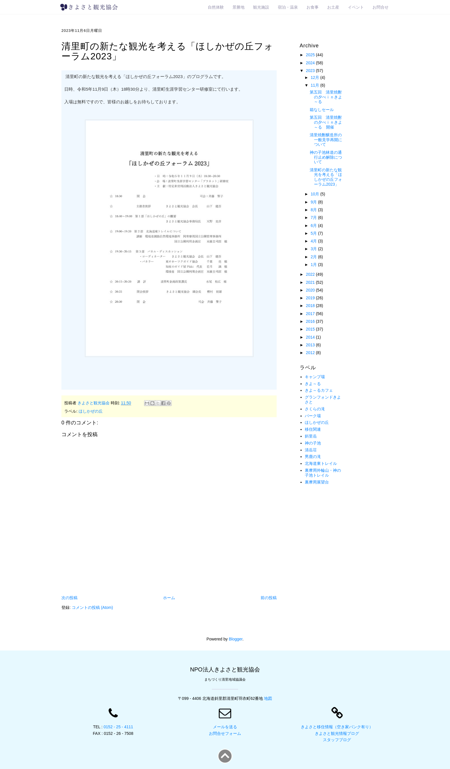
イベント (356, 7)
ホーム (169, 597)
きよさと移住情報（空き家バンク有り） (337, 727)
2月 (314, 257)
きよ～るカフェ (319, 390)
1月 (314, 264)
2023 (311, 70)
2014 (311, 337)
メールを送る (225, 727)
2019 (311, 298)
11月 (315, 85)
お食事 (313, 7)
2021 (311, 282)
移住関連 (313, 429)
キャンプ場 (315, 376)
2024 (311, 63)
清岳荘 (311, 450)
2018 (311, 305)
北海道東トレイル (321, 463)
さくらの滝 (315, 409)
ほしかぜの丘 (91, 411)
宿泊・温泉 (288, 7)
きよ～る (313, 383)
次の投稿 (69, 597)
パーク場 (313, 415)
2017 (311, 313)
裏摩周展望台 (317, 482)
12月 (315, 77)
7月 (314, 217)
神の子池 (313, 443)
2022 (311, 274)
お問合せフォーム (225, 733)
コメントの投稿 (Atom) (92, 607)
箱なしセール (322, 109)
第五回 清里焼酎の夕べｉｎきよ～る (326, 97)
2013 (311, 345)
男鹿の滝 (313, 456)
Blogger (235, 639)
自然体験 (216, 7)
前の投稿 (269, 597)
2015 (311, 329)
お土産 (333, 7)
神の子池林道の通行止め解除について (326, 157)
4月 (314, 241)
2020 (311, 290)
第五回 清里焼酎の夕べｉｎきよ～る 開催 (326, 122)
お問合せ (381, 7)
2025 (311, 55)
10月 (315, 194)
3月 (314, 248)
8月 (314, 209)
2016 (311, 321)
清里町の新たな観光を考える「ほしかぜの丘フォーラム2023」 (326, 177)
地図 (268, 698)
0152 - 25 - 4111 (118, 727)
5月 (314, 233)
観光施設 (261, 7)
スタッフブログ (337, 739)
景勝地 (238, 7)
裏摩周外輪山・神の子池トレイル (323, 472)
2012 (311, 352)
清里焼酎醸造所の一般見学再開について (326, 140)
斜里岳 (311, 436)
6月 (314, 225)
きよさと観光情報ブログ (337, 733)
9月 (314, 202)
